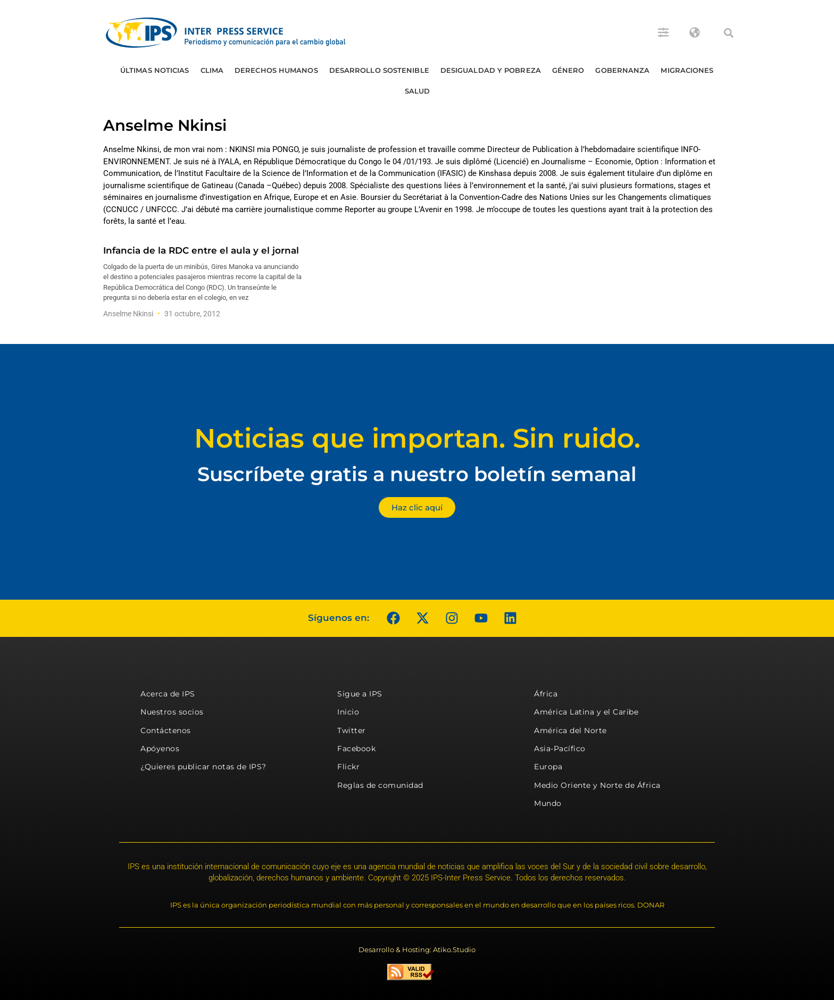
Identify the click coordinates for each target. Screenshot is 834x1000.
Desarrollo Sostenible (379, 70)
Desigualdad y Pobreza (490, 70)
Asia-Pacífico (560, 748)
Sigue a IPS (359, 694)
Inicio (348, 712)
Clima (212, 70)
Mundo (548, 803)
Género (568, 70)
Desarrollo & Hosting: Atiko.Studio (417, 949)
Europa (548, 766)
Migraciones (687, 70)
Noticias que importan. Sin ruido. (417, 438)
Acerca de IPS (167, 694)
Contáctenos (165, 730)
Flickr (348, 766)
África (545, 694)
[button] (729, 33)
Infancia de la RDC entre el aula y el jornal (201, 250)
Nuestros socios (172, 712)
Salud (417, 91)
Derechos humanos (276, 70)
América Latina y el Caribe (586, 712)
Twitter (351, 730)
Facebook (356, 748)
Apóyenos (159, 748)
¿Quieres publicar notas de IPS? (203, 766)
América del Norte (570, 730)
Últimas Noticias (154, 70)
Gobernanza (622, 70)
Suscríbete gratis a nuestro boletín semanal (417, 474)
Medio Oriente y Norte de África (597, 785)
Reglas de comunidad (380, 785)
